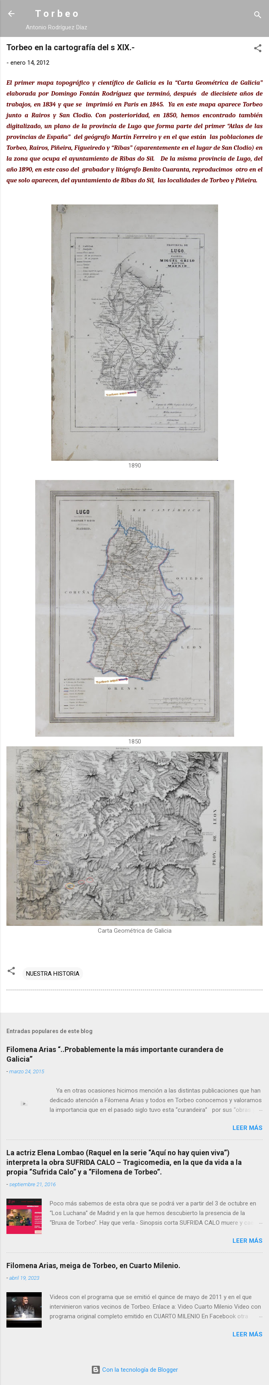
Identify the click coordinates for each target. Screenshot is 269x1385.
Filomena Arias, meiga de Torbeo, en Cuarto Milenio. (93, 1265)
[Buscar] (258, 16)
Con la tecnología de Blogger (134, 1369)
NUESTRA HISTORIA (52, 973)
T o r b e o (56, 13)
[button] (258, 49)
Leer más (248, 1128)
